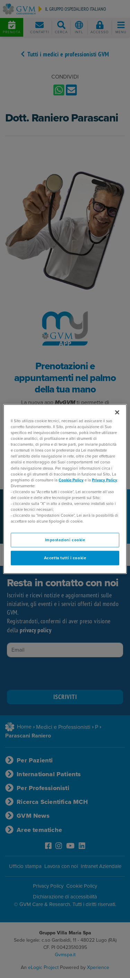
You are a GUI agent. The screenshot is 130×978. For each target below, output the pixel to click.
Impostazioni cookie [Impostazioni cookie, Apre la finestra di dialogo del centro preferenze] (65, 540)
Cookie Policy (71, 480)
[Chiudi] (117, 412)
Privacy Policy (104, 480)
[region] (65, 489)
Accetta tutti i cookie (65, 558)
